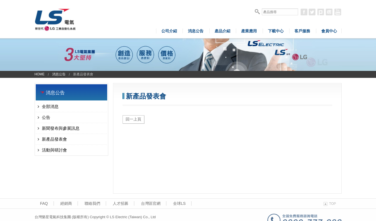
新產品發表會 (52, 139)
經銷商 (66, 203)
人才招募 (120, 203)
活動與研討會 (52, 150)
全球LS (179, 203)
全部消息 (48, 106)
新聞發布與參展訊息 (59, 128)
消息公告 (195, 31)
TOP (330, 204)
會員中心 (329, 31)
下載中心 (276, 31)
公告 (44, 117)
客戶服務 (302, 31)
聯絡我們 (92, 203)
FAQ (44, 203)
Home (40, 74)
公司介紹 (169, 31)
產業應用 (249, 31)
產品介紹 (222, 31)
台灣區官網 (151, 203)
